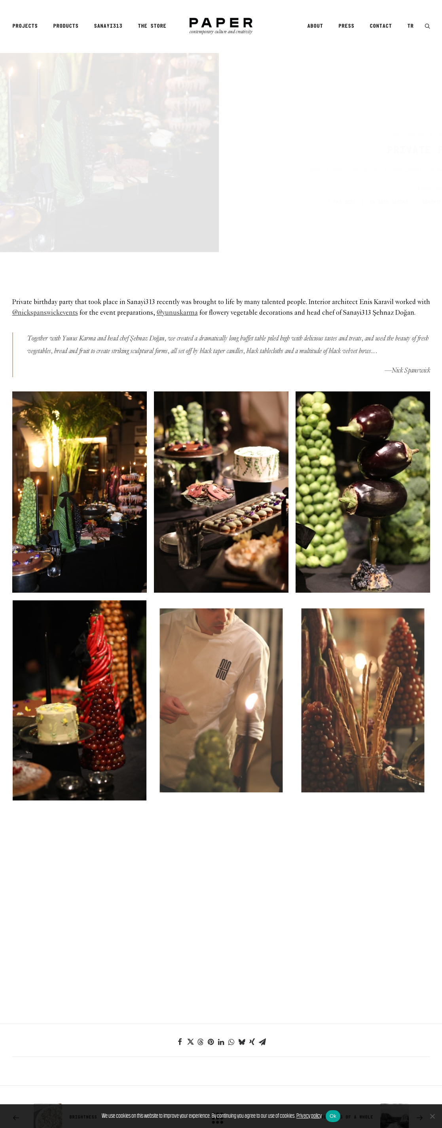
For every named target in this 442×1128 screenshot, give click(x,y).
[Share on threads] (200, 983)
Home (355, 105)
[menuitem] (27, 26)
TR (410, 26)
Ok (333, 1116)
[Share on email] (262, 983)
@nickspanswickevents (45, 255)
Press (346, 26)
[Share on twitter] (190, 983)
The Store (152, 26)
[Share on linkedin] (221, 983)
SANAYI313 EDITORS (408, 173)
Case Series (380, 105)
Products (65, 26)
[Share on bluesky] (242, 983)
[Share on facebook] (180, 983)
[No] (432, 1116)
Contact (381, 26)
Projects (25, 26)
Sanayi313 (108, 26)
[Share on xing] (252, 983)
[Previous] (95, 1059)
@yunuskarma (177, 255)
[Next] (346, 1059)
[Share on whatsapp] (231, 983)
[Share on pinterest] (211, 983)
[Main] (221, 1059)
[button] (427, 26)
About (315, 26)
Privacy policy (309, 1115)
